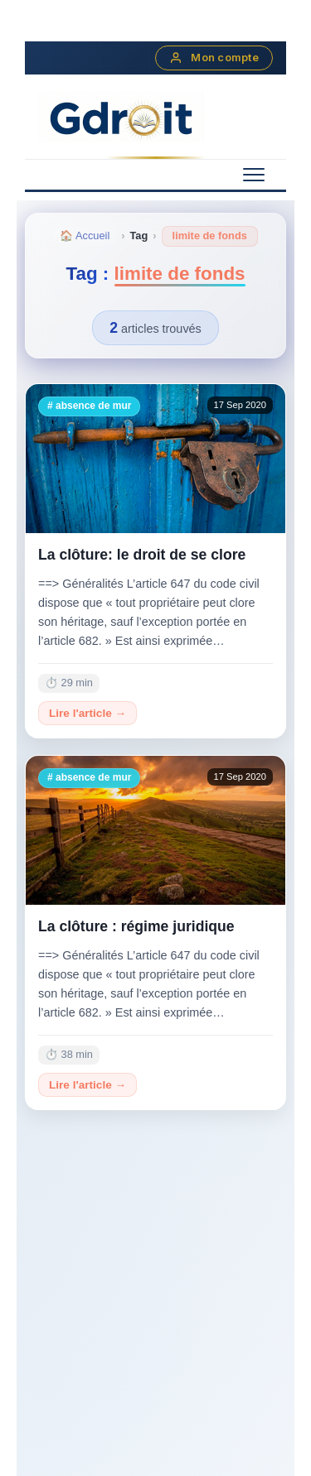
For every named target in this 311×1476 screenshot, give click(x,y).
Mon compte (214, 58)
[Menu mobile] (254, 175)
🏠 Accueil (84, 235)
